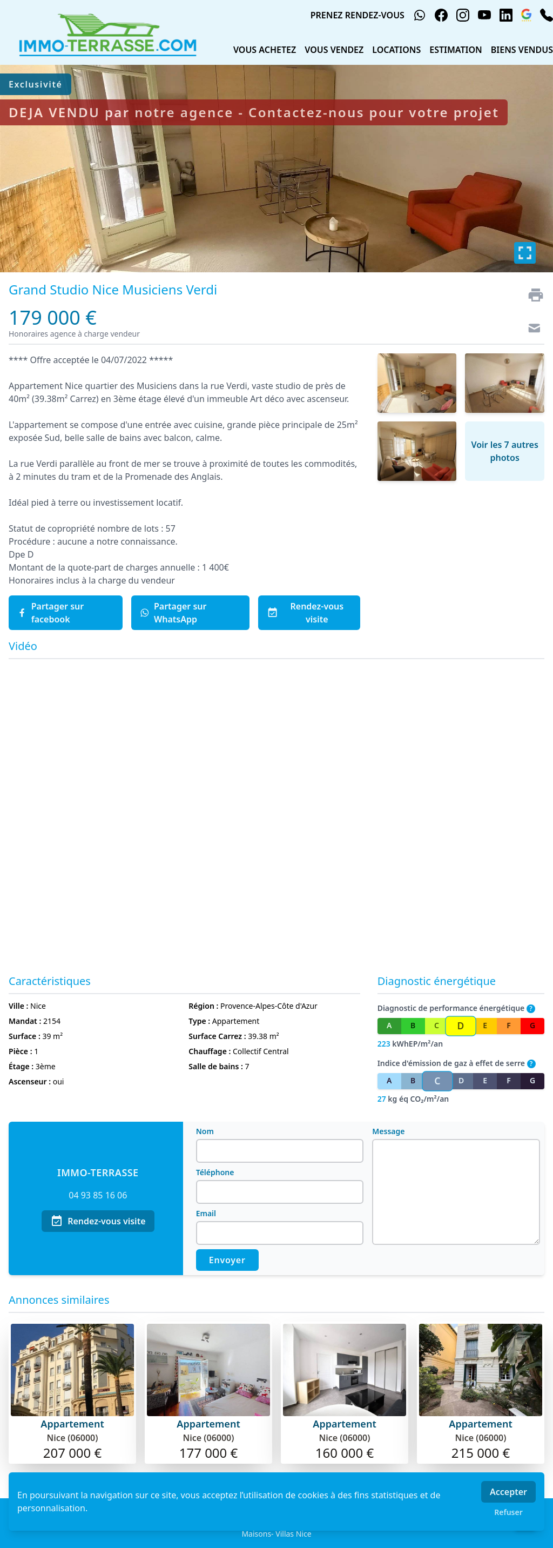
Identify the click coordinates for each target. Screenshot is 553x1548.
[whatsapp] (419, 15)
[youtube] (484, 15)
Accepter (508, 1492)
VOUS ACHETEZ (264, 50)
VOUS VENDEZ (334, 50)
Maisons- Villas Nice (276, 1534)
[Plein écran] (525, 253)
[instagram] (462, 15)
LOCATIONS (396, 50)
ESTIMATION (455, 50)
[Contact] (531, 329)
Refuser (508, 1512)
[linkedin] (506, 15)
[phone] (546, 15)
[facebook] (441, 15)
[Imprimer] (531, 295)
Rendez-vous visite (305, 612)
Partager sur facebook (50, 612)
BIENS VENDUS (522, 50)
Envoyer (227, 1260)
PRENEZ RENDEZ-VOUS (357, 15)
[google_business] (526, 15)
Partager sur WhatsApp (173, 612)
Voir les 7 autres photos (504, 451)
